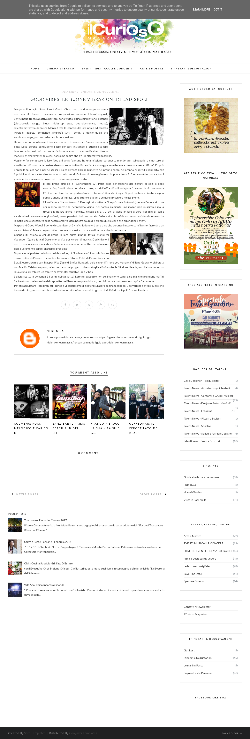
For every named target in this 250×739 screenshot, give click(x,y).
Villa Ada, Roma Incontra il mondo (44, 585)
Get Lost (189, 650)
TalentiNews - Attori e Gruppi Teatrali (207, 388)
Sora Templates (35, 733)
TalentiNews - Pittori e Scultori (202, 418)
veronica (55, 331)
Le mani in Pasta (193, 665)
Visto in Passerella (195, 499)
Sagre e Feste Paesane (198, 673)
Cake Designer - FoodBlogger (201, 380)
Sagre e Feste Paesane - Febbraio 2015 (48, 542)
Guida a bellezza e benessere (201, 477)
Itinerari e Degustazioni (198, 657)
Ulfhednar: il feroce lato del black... (144, 428)
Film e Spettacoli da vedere (200, 558)
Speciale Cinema (194, 581)
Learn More (201, 9)
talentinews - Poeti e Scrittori (202, 441)
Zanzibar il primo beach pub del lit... (69, 428)
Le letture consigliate (197, 566)
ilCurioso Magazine (195, 614)
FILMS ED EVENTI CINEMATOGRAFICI (208, 551)
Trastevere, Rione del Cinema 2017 (45, 520)
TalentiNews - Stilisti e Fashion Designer (208, 433)
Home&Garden (193, 492)
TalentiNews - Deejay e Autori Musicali (207, 403)
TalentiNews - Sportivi (197, 426)
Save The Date (193, 573)
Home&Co (190, 484)
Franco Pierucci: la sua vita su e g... (106, 428)
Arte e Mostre (192, 536)
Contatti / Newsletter (197, 606)
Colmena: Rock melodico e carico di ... (31, 428)
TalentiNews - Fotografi (198, 411)
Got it (218, 9)
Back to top (232, 733)
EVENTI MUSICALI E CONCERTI (204, 543)
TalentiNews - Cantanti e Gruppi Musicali (90, 91)
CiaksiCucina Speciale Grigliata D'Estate (48, 563)
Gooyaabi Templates (83, 733)
